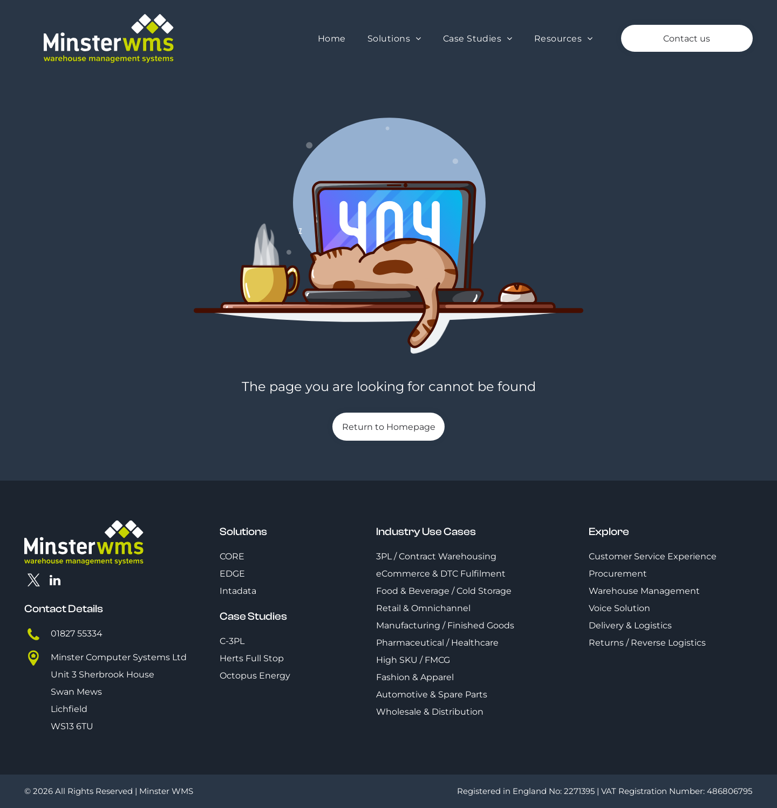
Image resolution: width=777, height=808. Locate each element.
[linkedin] (55, 581)
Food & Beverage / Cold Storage (444, 591)
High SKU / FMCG (413, 660)
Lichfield (69, 709)
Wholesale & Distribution (429, 712)
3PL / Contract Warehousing (436, 556)
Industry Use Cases (426, 531)
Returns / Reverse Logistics (647, 643)
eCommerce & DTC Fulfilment (441, 574)
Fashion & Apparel (415, 677)
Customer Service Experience (653, 556)
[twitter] (33, 581)
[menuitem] (332, 39)
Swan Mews (76, 692)
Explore (609, 531)
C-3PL (232, 641)
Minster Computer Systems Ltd (119, 657)
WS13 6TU (72, 726)
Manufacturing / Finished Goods (445, 625)
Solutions (243, 531)
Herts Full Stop (252, 658)
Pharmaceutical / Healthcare (437, 643)
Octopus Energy (255, 675)
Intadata (238, 591)
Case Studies (253, 616)
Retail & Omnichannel (423, 608)
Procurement (618, 574)
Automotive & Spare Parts (431, 694)
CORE (232, 556)
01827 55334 (77, 633)
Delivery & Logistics (630, 625)
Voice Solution (619, 608)
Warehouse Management (644, 591)
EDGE (232, 574)
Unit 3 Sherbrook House (102, 674)
